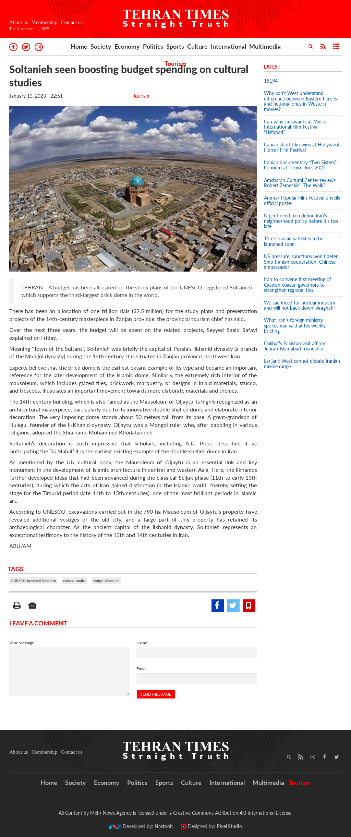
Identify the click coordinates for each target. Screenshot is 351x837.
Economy (127, 46)
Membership (45, 22)
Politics (153, 46)
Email (141, 668)
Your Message (21, 642)
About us (18, 22)
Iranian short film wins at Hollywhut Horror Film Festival (302, 147)
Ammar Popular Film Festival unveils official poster (302, 200)
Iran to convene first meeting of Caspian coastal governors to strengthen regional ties (297, 284)
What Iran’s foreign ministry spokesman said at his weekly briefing (295, 325)
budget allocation (106, 580)
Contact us (72, 22)
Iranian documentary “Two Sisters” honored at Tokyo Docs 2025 (300, 164)
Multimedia (265, 46)
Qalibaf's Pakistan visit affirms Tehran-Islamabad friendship (295, 345)
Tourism (175, 63)
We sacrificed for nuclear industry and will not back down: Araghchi (299, 305)
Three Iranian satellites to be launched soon (293, 241)
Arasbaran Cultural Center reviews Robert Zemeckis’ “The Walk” (300, 182)
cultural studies (74, 580)
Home (79, 46)
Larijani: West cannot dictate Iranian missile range (302, 363)
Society (100, 46)
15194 (271, 81)
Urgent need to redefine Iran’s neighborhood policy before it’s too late (301, 221)
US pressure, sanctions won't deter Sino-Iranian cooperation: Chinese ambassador (301, 261)
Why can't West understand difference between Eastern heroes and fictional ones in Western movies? (300, 101)
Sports (175, 46)
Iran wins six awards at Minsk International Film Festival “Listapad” (295, 127)
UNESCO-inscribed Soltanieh (33, 580)
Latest (272, 67)
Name (141, 642)
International (228, 46)
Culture (197, 46)
